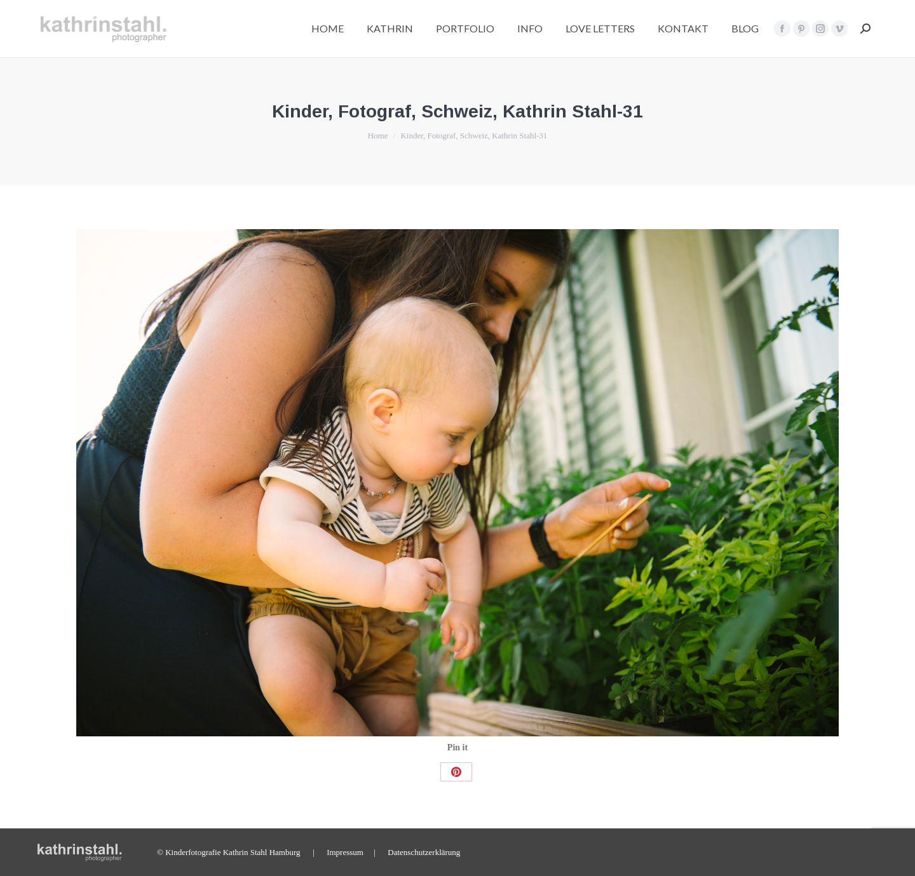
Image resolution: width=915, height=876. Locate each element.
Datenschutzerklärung (424, 852)
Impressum (345, 852)
